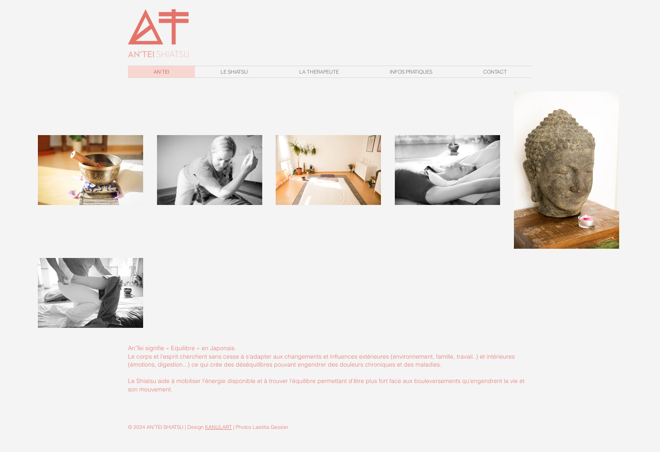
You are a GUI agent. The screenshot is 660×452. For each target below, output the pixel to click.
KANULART (218, 427)
